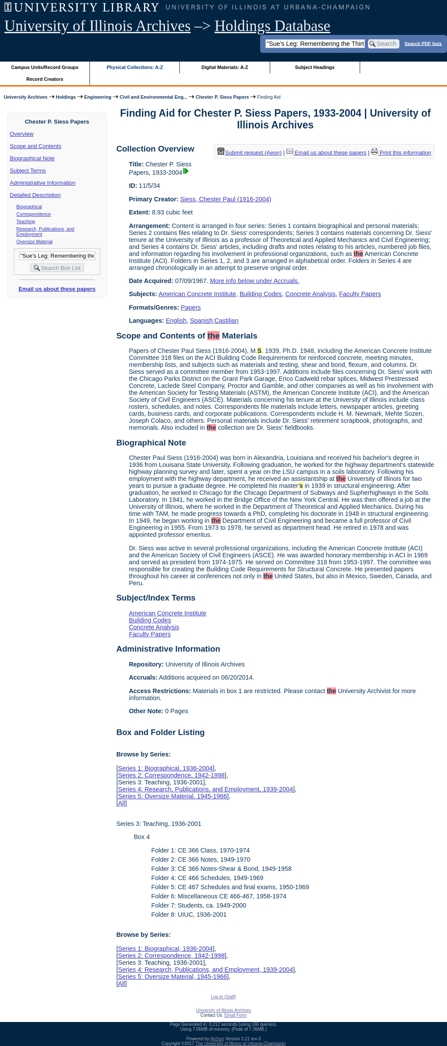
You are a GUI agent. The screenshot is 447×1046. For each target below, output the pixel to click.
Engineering (97, 97)
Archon (217, 1038)
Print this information (401, 152)
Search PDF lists (423, 43)
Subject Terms (28, 170)
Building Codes (261, 293)
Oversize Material (35, 241)
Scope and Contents (36, 146)
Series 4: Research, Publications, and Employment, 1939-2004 (205, 789)
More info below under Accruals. (254, 280)
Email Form (235, 1015)
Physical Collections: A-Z (135, 67)
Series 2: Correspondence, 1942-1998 (171, 775)
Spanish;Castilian (214, 320)
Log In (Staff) (223, 996)
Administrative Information (43, 183)
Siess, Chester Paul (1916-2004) (226, 199)
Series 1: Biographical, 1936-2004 (165, 768)
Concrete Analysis (310, 293)
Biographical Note (32, 158)
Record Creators (44, 79)
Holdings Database (272, 26)
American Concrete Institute (197, 293)
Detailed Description (35, 195)
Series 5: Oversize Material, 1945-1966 (172, 796)
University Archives (25, 97)
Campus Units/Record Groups (45, 67)
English (176, 320)
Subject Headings (315, 67)
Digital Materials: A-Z (224, 67)
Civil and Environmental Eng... (153, 97)
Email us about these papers (56, 289)
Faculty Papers (360, 293)
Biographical (29, 206)
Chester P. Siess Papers (222, 97)
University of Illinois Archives (97, 26)
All (121, 803)
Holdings (66, 97)
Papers (191, 307)
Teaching (26, 221)
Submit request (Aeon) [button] (249, 152)
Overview (22, 134)
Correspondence (34, 214)
